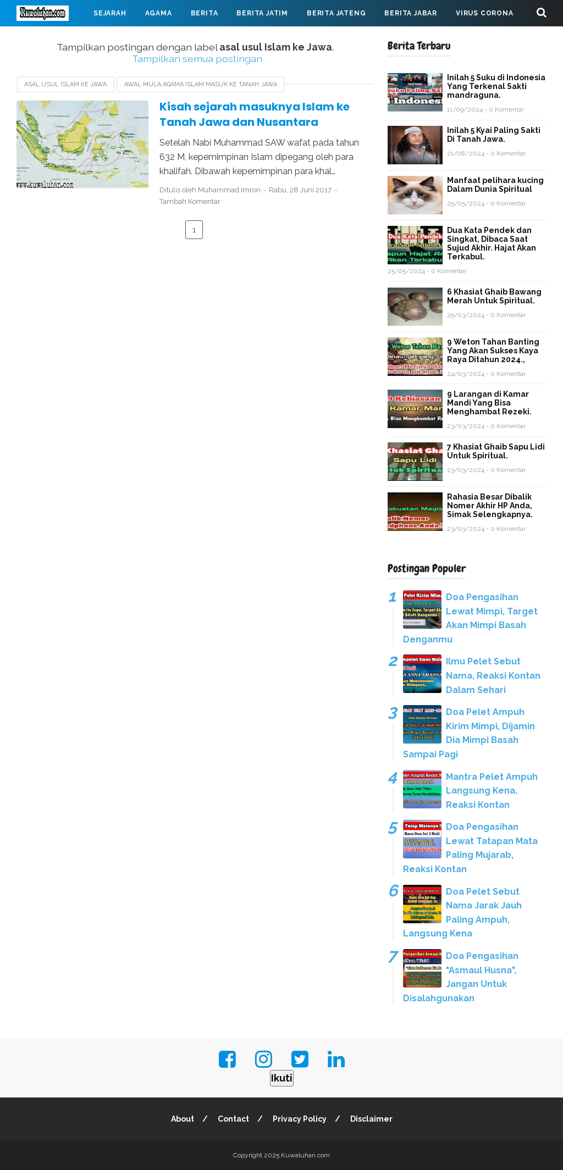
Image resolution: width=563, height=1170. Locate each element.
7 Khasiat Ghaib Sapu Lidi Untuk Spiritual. (496, 451)
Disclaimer (371, 1118)
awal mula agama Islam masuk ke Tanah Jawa (200, 84)
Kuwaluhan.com (305, 1155)
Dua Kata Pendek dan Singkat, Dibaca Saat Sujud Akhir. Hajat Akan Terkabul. (491, 243)
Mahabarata (51, 39)
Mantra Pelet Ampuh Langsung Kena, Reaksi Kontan (492, 791)
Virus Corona (485, 13)
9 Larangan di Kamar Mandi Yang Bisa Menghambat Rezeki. (489, 403)
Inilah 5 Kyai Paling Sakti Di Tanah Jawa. (493, 134)
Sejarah (109, 13)
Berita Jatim (262, 13)
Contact (233, 1118)
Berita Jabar (410, 13)
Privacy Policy (300, 1118)
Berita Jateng (336, 13)
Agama (158, 13)
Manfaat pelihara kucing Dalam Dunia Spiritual (495, 184)
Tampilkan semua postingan (197, 58)
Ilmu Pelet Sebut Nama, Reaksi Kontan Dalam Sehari (493, 675)
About (182, 1118)
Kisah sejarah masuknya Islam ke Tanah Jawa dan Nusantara (254, 114)
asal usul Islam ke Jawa (65, 84)
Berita (204, 13)
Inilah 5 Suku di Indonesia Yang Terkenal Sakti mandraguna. (496, 86)
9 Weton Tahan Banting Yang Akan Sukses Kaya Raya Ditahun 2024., (493, 350)
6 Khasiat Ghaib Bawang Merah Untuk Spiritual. (494, 296)
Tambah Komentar (189, 201)
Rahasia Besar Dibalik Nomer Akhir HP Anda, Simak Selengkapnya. (490, 505)
